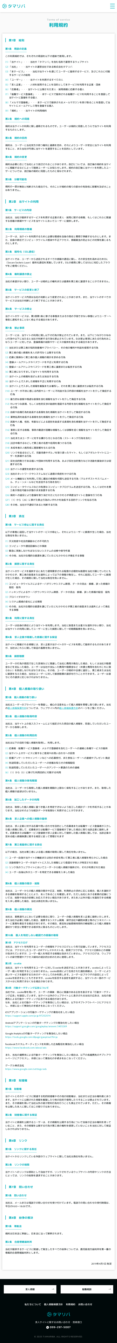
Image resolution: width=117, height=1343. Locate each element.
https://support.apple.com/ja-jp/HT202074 (27, 1015)
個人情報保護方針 (17, 707)
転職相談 (87, 1289)
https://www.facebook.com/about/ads (25, 1047)
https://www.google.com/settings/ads (26, 1068)
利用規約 (70, 1304)
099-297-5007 (60, 1327)
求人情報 (30, 1289)
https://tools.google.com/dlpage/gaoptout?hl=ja (31, 1036)
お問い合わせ (85, 1304)
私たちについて (33, 1304)
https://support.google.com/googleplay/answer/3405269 (36, 1026)
